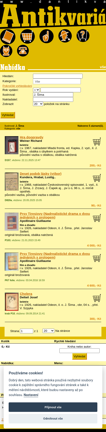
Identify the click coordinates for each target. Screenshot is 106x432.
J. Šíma (66, 228)
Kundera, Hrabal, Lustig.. (38, 177)
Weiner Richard (31, 140)
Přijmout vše (53, 407)
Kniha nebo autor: (79, 346)
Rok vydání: (10, 90)
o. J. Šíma (68, 304)
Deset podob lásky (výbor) (40, 174)
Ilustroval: (9, 94)
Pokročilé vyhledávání (17, 86)
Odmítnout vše (53, 418)
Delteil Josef (29, 297)
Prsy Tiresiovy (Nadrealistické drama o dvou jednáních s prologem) (55, 215)
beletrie (24, 145)
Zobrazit (8, 104)
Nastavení (31, 395)
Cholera (26, 294)
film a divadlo (27, 225)
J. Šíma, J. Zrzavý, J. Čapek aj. (41, 188)
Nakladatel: (10, 99)
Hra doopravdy (31, 137)
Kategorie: (9, 81)
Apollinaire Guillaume (35, 221)
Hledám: (8, 76)
